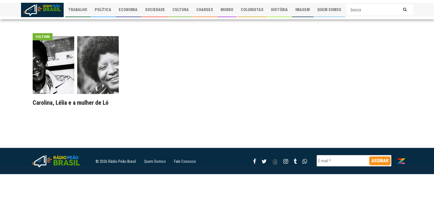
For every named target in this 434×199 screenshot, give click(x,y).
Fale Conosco (185, 161)
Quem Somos (155, 161)
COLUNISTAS (252, 9)
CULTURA (180, 9)
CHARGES (204, 9)
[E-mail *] (354, 160)
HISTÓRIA (279, 9)
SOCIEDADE (155, 9)
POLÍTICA (103, 9)
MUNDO (227, 9)
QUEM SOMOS (329, 9)
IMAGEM (302, 9)
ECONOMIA (128, 9)
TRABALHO (77, 9)
